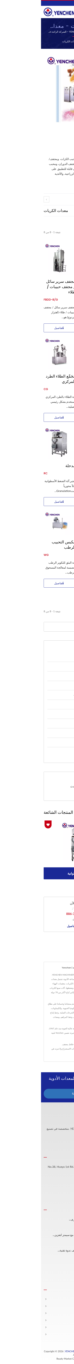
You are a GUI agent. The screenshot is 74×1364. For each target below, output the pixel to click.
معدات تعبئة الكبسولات (49, 742)
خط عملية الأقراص (51, 657)
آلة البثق (64, 465)
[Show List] (57, 210)
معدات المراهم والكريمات (47, 694)
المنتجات (66, 1306)
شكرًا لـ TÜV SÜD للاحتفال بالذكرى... (49, 1219)
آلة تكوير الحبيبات (57, 376)
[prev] (5, 199)
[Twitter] (66, 1143)
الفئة (41, 41)
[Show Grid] (62, 210)
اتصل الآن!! (37, 1093)
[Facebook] (69, 1143)
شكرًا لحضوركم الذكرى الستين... (52, 1266)
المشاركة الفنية (62, 1327)
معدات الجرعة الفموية (49, 704)
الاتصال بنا (63, 1053)
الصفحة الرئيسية (61, 1299)
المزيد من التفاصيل (37, 926)
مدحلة (29, 465)
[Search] (32, 626)
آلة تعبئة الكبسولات (59, 1048)
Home (49, 41)
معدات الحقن (54, 713)
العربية (68, 3)
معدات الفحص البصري (49, 723)
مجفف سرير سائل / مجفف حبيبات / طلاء (19, 287)
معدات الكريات (29, 41)
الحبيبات (37, 1044)
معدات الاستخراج (52, 685)
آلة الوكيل (56, 751)
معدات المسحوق (52, 666)
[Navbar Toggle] (67, 12)
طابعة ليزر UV (43, 1048)
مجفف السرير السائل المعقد (60, 284)
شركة (68, 1313)
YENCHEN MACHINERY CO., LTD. (41, 1351)
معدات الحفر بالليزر (51, 733)
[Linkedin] (61, 1143)
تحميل (60, 795)
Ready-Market (23, 1358)
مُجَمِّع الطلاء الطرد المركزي (19, 379)
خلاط (30, 1044)
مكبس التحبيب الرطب (22, 544)
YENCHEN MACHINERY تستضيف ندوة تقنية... (44, 1250)
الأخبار (67, 1320)
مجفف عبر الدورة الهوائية (57, 552)
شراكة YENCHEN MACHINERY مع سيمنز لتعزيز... (41, 1235)
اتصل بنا (66, 1334)
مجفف (24, 1044)
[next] (67, 199)
